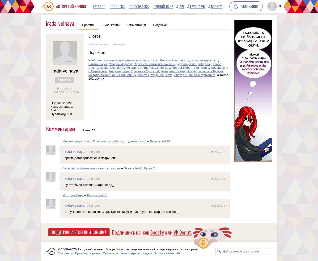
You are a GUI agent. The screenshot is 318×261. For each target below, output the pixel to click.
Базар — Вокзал (173, 71)
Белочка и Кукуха (210, 71)
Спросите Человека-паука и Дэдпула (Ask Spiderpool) (173, 64)
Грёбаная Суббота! (145, 71)
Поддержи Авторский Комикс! (79, 232)
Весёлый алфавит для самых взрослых (189, 60)
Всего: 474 (89, 130)
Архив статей (164, 253)
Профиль (88, 25)
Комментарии (136, 25)
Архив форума (141, 253)
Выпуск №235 (97, 195)
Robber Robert (182, 67)
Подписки (117, 6)
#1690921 (218, 205)
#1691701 (218, 152)
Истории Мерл (73, 195)
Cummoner (145, 67)
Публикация (249, 6)
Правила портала (87, 253)
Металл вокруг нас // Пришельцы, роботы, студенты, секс (130, 75)
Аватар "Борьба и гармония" (194, 75)
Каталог (99, 6)
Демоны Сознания (110, 67)
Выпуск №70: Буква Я (140, 168)
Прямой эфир (163, 6)
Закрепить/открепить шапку (280, 6)
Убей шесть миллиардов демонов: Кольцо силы (124, 60)
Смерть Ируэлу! (120, 64)
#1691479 (218, 178)
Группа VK (197, 6)
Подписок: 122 (61, 103)
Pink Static (201, 67)
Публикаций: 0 (61, 114)
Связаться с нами (116, 253)
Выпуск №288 (160, 141)
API (181, 6)
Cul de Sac (162, 67)
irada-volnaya (75, 152)
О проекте (65, 253)
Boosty (216, 6)
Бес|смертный (119, 71)
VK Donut (182, 232)
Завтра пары (98, 64)
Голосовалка (139, 6)
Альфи (131, 67)
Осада (191, 71)
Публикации (111, 25)
